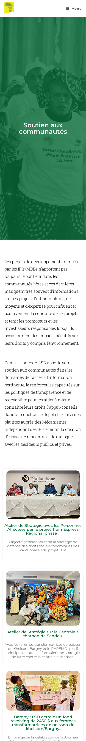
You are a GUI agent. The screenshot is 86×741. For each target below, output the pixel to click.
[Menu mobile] (74, 8)
